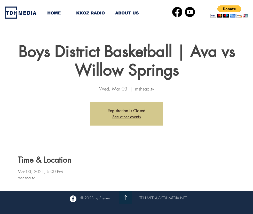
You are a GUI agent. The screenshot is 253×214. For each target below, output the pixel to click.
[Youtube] (190, 12)
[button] (229, 11)
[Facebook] (177, 12)
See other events (126, 117)
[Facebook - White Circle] (73, 198)
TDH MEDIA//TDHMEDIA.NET (163, 197)
